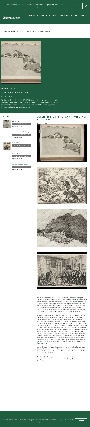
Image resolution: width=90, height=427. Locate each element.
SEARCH (83, 15)
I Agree (81, 421)
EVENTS (53, 15)
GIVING (74, 15)
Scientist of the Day (30, 31)
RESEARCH (42, 15)
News (19, 31)
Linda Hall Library (9, 31)
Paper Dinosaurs (78, 302)
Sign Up (77, 5)
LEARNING (63, 15)
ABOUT (32, 15)
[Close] (86, 6)
